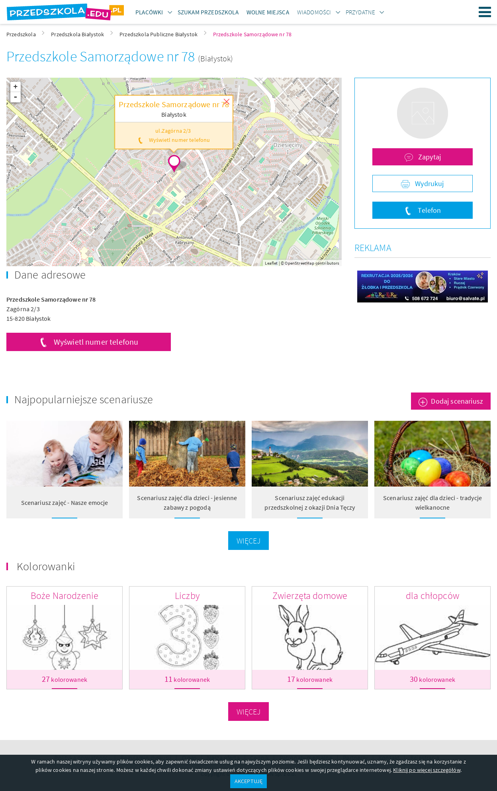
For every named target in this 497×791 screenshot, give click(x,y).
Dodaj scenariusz (457, 401)
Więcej (249, 541)
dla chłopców (432, 595)
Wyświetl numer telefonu (96, 342)
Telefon (428, 210)
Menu (485, 12)
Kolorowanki (46, 566)
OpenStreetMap (299, 263)
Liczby (187, 595)
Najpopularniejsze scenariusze (83, 399)
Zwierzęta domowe (310, 595)
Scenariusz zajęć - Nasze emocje (64, 502)
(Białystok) (215, 58)
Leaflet (271, 263)
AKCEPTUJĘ (248, 781)
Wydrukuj (428, 183)
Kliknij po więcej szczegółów (426, 769)
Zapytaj (429, 156)
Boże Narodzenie (64, 595)
